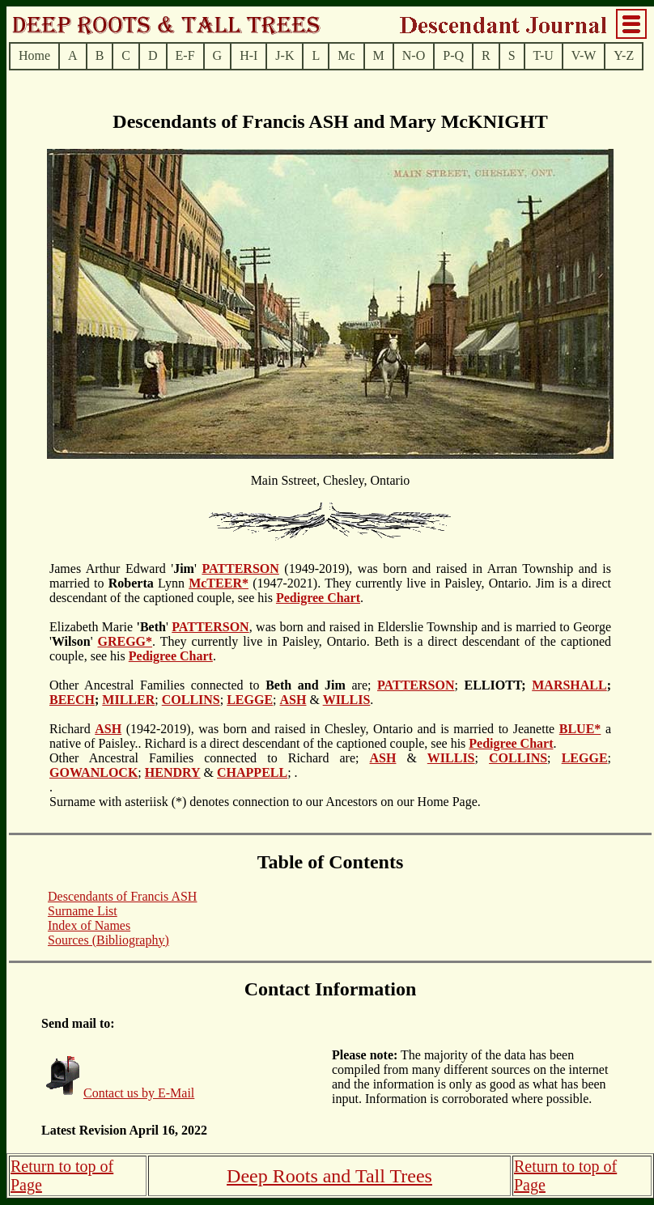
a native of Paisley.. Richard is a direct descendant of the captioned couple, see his (330, 736)
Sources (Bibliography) (108, 940)
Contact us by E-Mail (138, 1093)
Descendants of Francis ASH (122, 896)
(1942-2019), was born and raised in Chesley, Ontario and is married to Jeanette (340, 729)
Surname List (82, 911)
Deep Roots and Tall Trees (329, 1175)
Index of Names (89, 925)
